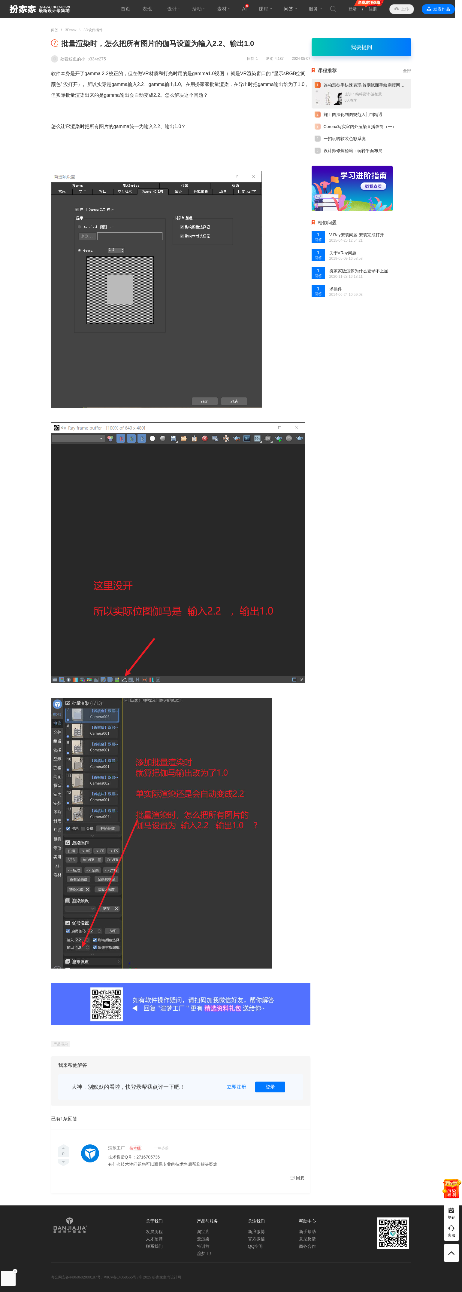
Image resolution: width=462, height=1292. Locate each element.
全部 (407, 70)
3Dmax (71, 30)
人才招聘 (154, 1238)
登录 (359, 9)
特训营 (203, 1246)
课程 (267, 8)
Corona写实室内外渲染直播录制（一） (360, 126)
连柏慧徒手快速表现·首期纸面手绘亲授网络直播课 (370, 85)
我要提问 (361, 47)
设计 (176, 8)
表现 (151, 8)
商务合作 (307, 1246)
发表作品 (448, 9)
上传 (412, 9)
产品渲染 (60, 1044)
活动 (201, 8)
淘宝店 (203, 1231)
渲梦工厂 (116, 1148)
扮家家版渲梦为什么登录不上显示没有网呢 (360, 270)
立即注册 (236, 1086)
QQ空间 (255, 1246)
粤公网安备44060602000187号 (76, 1277)
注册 (380, 9)
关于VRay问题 (342, 252)
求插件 (335, 288)
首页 (129, 8)
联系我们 (154, 1246)
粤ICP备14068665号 (120, 1277)
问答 (292, 8)
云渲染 (203, 1238)
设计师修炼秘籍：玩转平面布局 (353, 150)
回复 (300, 1177)
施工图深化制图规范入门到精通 (353, 114)
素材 (226, 8)
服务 (317, 8)
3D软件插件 (92, 30)
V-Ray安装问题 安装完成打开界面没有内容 (360, 234)
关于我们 (154, 1221)
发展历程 (154, 1231)
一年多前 (161, 1148)
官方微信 (256, 1238)
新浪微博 (256, 1231)
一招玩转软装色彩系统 (345, 138)
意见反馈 (307, 1238)
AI (248, 8)
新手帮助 (307, 1231)
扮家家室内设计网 (40, 9)
